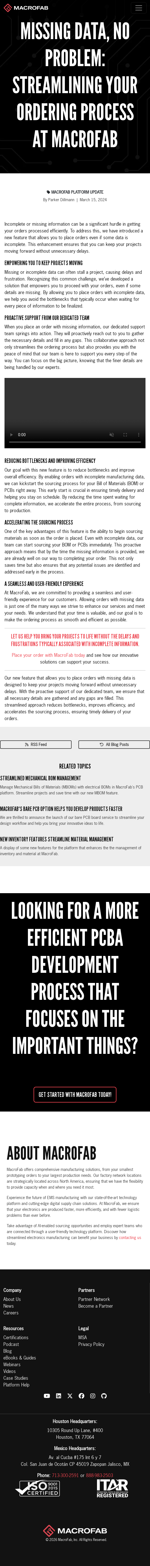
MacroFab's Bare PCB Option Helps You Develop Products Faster (61, 809)
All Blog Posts (114, 745)
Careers (11, 1313)
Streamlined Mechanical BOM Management (40, 778)
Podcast (11, 1345)
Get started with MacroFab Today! (75, 1095)
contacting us (130, 1238)
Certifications (15, 1338)
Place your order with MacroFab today (48, 655)
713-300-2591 (65, 1476)
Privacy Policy (91, 1345)
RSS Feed (36, 745)
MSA (82, 1338)
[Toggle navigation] (139, 8)
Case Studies (15, 1378)
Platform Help (16, 1385)
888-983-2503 (99, 1476)
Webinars (12, 1365)
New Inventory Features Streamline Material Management (57, 839)
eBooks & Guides (19, 1358)
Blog (7, 1351)
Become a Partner (95, 1306)
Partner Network (94, 1300)
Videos (9, 1372)
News (8, 1306)
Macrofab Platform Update (75, 192)
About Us (12, 1300)
